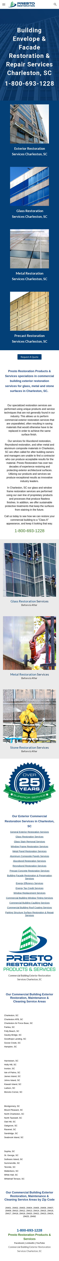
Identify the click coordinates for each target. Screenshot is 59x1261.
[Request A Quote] (29, 357)
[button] (4, 4)
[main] (29, 55)
